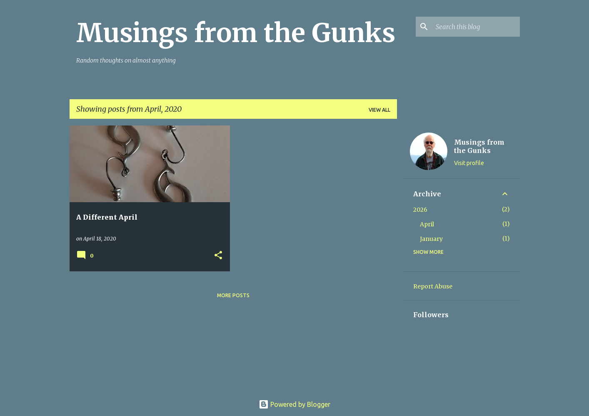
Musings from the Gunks (235, 33)
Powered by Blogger (294, 404)
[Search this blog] (476, 27)
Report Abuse (432, 286)
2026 (420, 209)
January (431, 239)
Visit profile (469, 163)
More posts (233, 295)
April (427, 224)
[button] (218, 255)
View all (379, 110)
